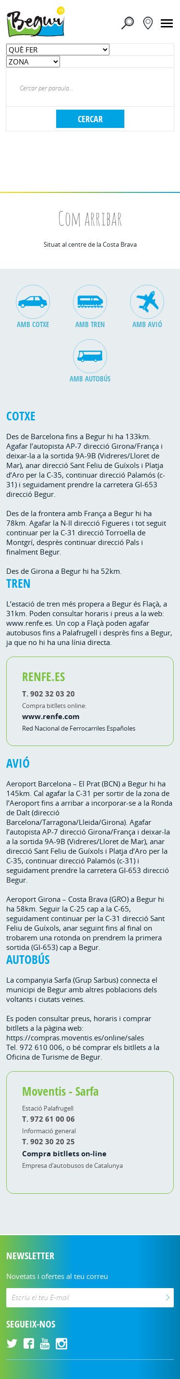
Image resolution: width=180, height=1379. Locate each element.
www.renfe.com (51, 716)
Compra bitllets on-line (64, 1153)
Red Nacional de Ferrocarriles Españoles (78, 728)
